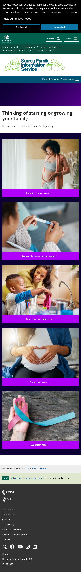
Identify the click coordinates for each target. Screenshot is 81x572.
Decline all (21, 27)
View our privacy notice (17, 18)
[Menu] (71, 39)
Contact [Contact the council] (10, 491)
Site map (6, 539)
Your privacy (8, 514)
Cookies (6, 519)
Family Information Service (19, 50)
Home (5, 47)
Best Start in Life (46, 50)
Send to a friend (37, 468)
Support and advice (50, 47)
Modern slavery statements (16, 534)
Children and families (24, 47)
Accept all (59, 27)
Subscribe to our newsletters (26, 478)
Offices (10, 499)
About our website (11, 529)
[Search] (54, 39)
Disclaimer (7, 509)
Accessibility (8, 524)
